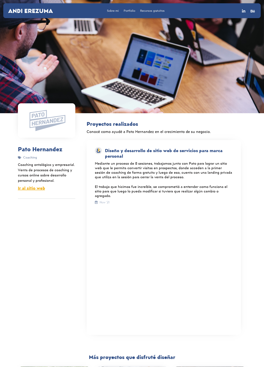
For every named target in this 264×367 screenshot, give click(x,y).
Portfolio (129, 11)
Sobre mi (113, 11)
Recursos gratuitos (152, 11)
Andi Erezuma (30, 11)
